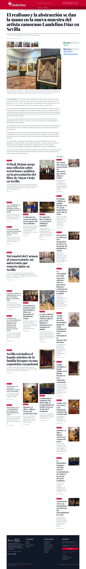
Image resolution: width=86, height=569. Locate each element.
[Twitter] (10, 554)
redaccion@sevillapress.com (21, 565)
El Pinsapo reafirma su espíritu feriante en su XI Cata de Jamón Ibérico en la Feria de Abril (14, 296)
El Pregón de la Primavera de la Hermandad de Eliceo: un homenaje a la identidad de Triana (29, 312)
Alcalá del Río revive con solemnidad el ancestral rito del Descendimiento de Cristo (13, 411)
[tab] (10, 44)
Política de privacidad (71, 552)
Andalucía (46, 7)
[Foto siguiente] (59, 69)
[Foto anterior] (8, 69)
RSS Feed (28, 546)
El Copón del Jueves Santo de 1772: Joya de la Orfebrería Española (46, 221)
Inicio (8, 10)
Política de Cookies (48, 546)
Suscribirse (70, 548)
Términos (72, 564)
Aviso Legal (46, 550)
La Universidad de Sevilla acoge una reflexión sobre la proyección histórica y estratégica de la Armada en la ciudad (47, 321)
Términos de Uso (47, 548)
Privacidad (62, 564)
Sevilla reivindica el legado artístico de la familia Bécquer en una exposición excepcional (61, 373)
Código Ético (46, 543)
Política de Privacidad (48, 545)
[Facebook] (8, 554)
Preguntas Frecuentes (66, 557)
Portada (13, 10)
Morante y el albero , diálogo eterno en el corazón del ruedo (30, 410)
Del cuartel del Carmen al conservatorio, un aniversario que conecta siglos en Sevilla (62, 170)
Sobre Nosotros (47, 541)
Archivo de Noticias (30, 545)
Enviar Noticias (65, 559)
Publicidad (64, 555)
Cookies (67, 564)
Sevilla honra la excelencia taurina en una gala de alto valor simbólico (30, 220)
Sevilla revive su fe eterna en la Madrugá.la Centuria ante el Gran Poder (13, 388)
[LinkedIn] (15, 554)
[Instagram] (12, 554)
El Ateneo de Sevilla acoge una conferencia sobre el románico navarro (14, 232)
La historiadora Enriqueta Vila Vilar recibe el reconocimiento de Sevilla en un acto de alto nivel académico (47, 404)
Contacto (46, 552)
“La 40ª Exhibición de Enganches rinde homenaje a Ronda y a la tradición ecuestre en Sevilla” (14, 208)
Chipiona (40, 7)
